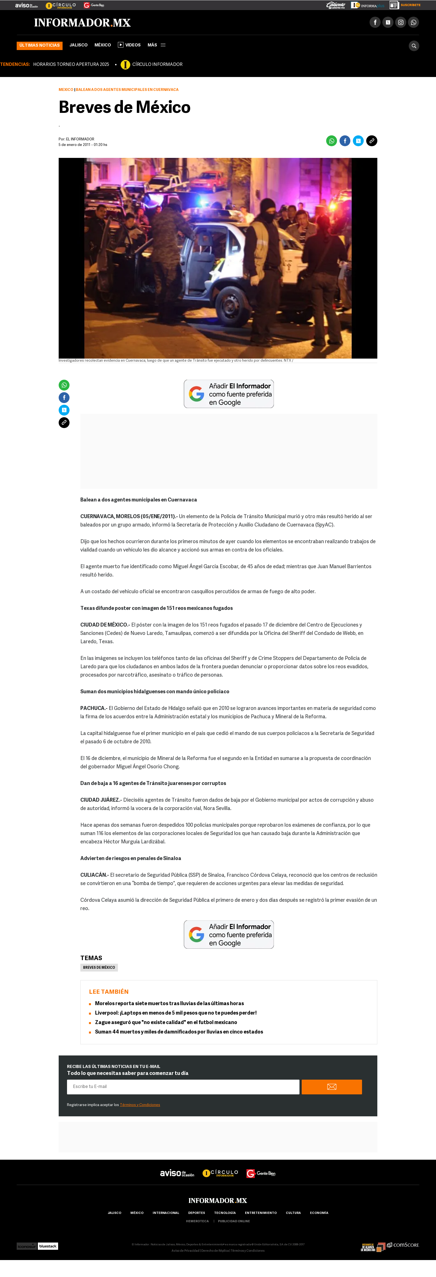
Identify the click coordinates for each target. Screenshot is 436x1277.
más (156, 45)
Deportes (196, 1213)
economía (319, 1213)
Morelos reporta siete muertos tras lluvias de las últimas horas (169, 1004)
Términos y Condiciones (140, 1105)
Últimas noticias (39, 46)
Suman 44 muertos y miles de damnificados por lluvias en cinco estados (179, 1032)
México (103, 45)
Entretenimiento (261, 1213)
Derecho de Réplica (215, 1251)
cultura (293, 1213)
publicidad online (234, 1221)
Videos (129, 45)
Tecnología (225, 1213)
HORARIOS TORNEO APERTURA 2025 (71, 65)
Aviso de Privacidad (185, 1251)
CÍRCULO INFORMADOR (157, 65)
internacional (166, 1213)
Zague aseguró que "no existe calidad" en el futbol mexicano (166, 1022)
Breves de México (99, 968)
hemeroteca (197, 1221)
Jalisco (79, 45)
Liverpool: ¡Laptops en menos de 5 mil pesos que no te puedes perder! (176, 1013)
